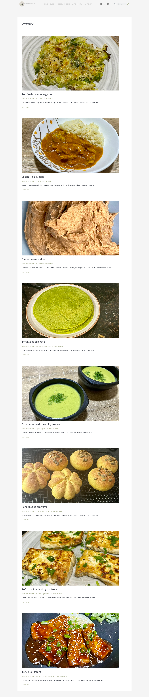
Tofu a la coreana (31, 671)
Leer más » (25, 107)
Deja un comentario (28, 98)
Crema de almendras (33, 259)
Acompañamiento (41, 346)
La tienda (88, 4)
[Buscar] (128, 4)
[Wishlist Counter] (112, 3)
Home (46, 4)
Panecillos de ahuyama (35, 506)
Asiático (38, 676)
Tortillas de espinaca (33, 341)
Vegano (38, 98)
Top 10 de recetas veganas (37, 94)
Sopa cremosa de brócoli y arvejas (41, 424)
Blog (53, 4)
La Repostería (77, 4)
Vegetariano (46, 511)
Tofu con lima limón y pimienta (39, 589)
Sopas (38, 429)
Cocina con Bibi (64, 4)
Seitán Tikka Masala (33, 176)
